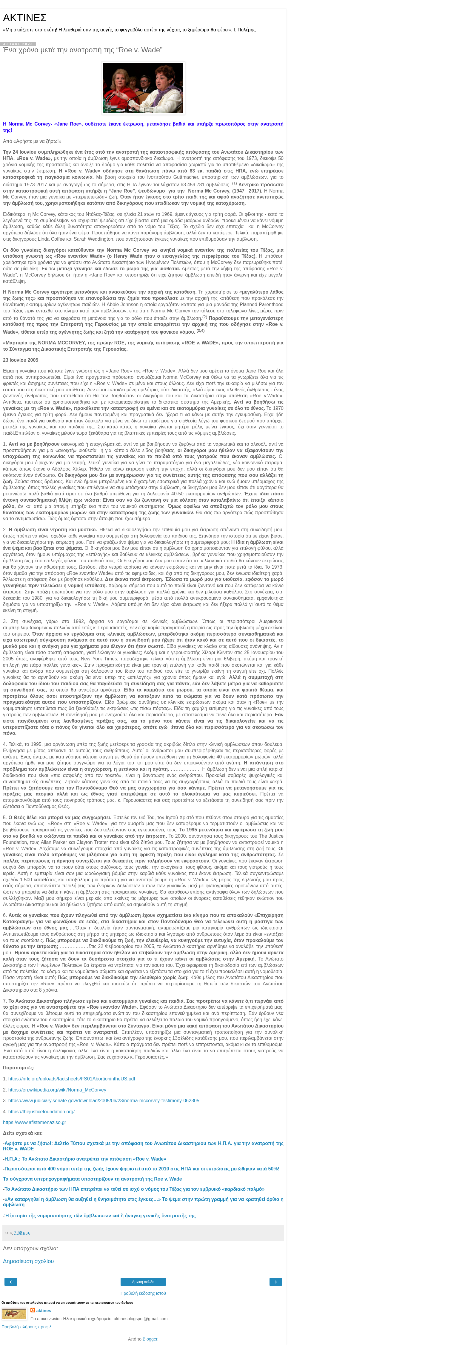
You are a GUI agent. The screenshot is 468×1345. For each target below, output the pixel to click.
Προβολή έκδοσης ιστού (143, 1293)
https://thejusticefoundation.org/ (41, 1111)
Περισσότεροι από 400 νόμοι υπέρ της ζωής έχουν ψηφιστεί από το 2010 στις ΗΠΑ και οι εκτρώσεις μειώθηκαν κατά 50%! (141, 1168)
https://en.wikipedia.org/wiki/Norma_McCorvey (57, 1089)
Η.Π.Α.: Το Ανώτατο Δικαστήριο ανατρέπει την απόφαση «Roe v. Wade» (85, 1158)
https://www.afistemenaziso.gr (34, 1122)
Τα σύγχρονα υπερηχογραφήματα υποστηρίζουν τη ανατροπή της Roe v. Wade (92, 1178)
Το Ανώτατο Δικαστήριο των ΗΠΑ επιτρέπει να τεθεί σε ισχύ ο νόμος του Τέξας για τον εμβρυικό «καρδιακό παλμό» (134, 1189)
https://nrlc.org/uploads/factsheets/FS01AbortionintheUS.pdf (71, 1078)
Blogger (150, 1339)
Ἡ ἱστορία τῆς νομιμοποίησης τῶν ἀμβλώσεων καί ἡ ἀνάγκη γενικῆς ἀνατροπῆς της (100, 1215)
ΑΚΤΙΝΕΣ (25, 17)
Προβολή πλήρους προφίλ (26, 1326)
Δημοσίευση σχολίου (28, 1261)
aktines (43, 1310)
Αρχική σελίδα (143, 1282)
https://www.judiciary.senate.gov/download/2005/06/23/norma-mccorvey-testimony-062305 (103, 1100)
